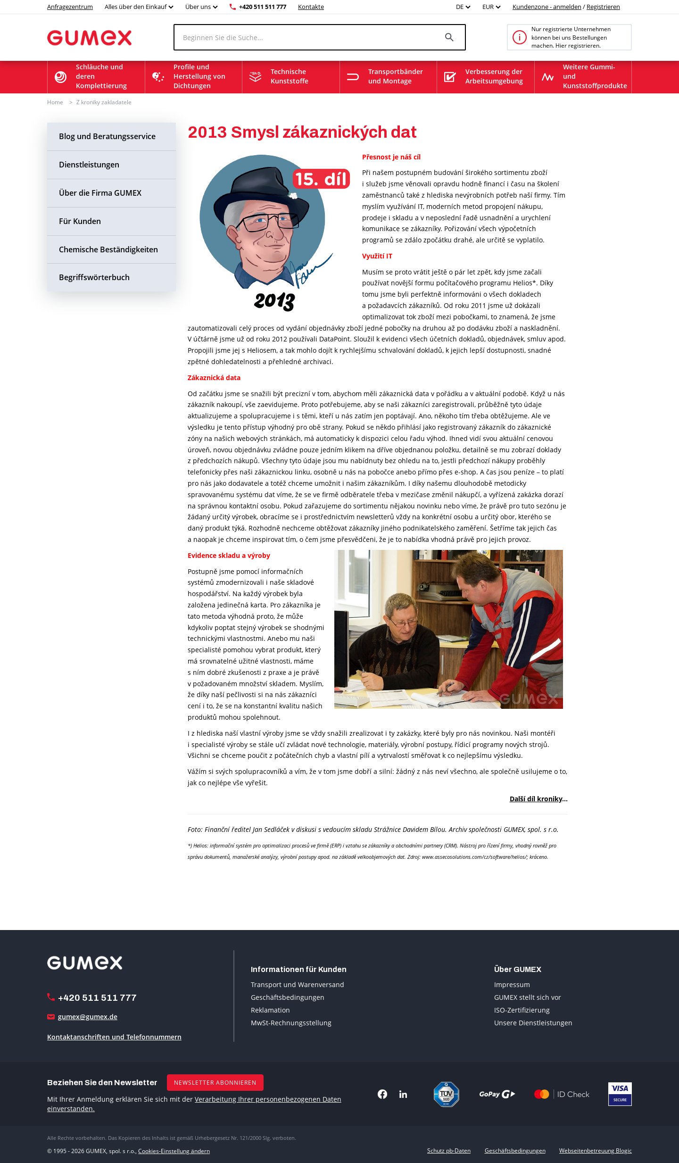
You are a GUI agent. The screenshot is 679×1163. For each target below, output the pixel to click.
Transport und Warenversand (297, 984)
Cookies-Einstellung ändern (174, 1150)
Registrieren (603, 6)
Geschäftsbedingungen (287, 996)
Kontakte (311, 6)
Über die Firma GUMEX (100, 193)
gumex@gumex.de (87, 1016)
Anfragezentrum (70, 6)
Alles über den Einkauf (135, 6)
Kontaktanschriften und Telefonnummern (114, 1036)
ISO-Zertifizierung (522, 1009)
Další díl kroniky (536, 798)
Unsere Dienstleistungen (533, 1022)
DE (460, 6)
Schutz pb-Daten (449, 1150)
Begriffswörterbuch (94, 277)
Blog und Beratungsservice (107, 136)
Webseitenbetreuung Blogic (595, 1150)
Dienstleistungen (89, 164)
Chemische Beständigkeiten (108, 249)
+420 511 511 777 (262, 6)
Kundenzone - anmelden (547, 6)
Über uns (198, 6)
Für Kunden (80, 221)
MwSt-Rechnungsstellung (291, 1022)
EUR (488, 6)
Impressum (512, 984)
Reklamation (270, 1009)
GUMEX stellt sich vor (527, 996)
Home (55, 102)
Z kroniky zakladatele (104, 102)
